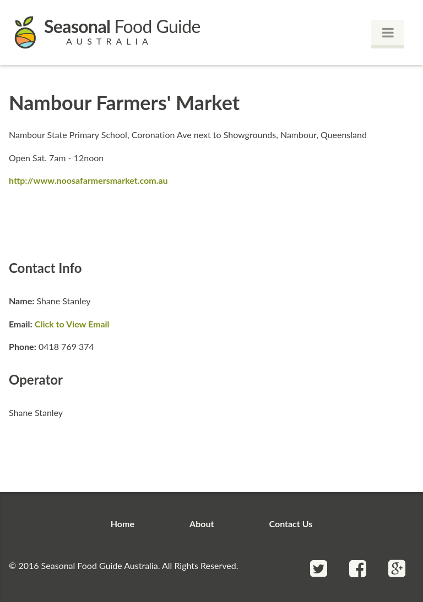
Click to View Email (72, 324)
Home (122, 523)
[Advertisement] (211, 221)
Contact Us (291, 523)
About (201, 523)
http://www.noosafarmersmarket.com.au (88, 180)
